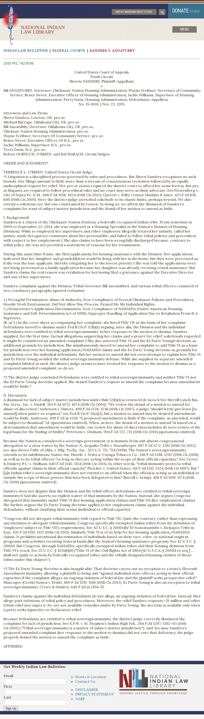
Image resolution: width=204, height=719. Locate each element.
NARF (80, 698)
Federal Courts (68, 50)
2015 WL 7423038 (18, 63)
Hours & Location (90, 677)
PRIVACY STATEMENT (94, 694)
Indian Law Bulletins (25, 50)
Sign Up (10, 708)
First (8, 686)
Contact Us (85, 681)
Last (7, 697)
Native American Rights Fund (134, 11)
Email (8, 675)
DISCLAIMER (86, 689)
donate (186, 11)
